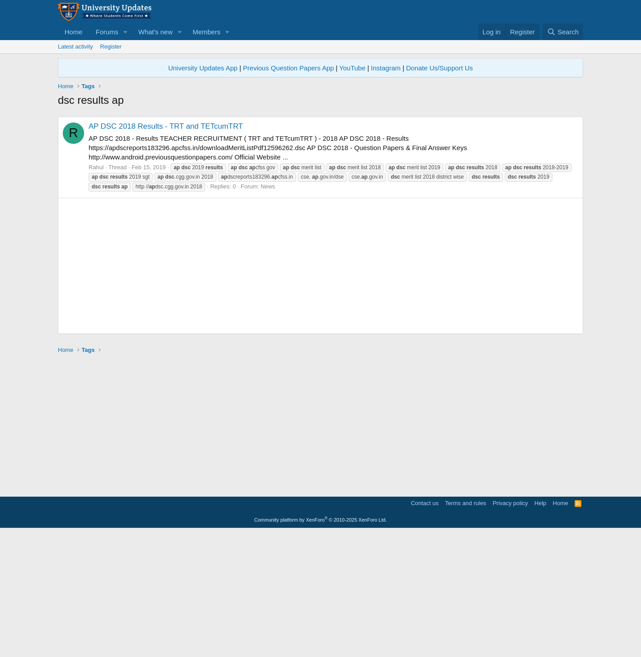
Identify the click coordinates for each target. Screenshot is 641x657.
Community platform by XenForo (320, 644)
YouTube (352, 68)
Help (541, 627)
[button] (125, 32)
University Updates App (203, 68)
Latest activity (75, 46)
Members (207, 32)
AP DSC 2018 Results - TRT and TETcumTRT (166, 251)
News (268, 311)
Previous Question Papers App (288, 68)
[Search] (563, 32)
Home (73, 32)
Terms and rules (465, 627)
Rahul (96, 292)
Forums (107, 32)
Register (111, 46)
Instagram (386, 68)
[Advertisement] (320, 174)
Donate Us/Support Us (439, 68)
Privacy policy (510, 627)
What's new (155, 32)
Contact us (424, 627)
